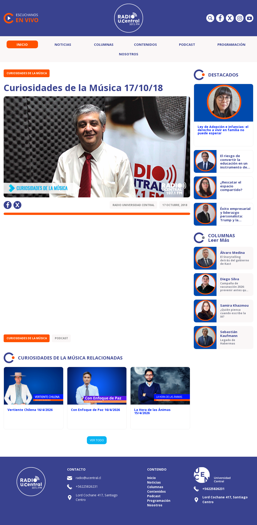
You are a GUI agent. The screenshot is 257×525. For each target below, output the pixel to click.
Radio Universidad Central (133, 205)
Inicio (22, 44)
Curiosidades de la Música (27, 73)
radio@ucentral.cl (88, 478)
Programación (231, 44)
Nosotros (128, 54)
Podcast (187, 44)
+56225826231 (87, 486)
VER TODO (97, 440)
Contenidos (145, 44)
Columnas (103, 44)
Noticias (63, 44)
